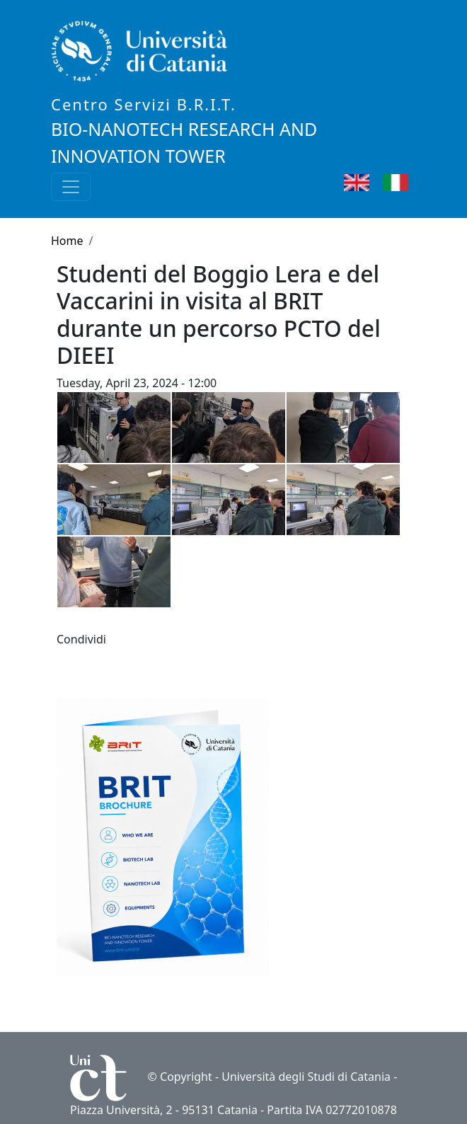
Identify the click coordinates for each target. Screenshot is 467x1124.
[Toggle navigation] (71, 187)
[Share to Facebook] (116, 639)
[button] (156, 639)
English (377, 182)
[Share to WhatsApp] (136, 639)
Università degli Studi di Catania (306, 1076)
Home (67, 240)
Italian (413, 182)
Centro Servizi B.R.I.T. (143, 104)
